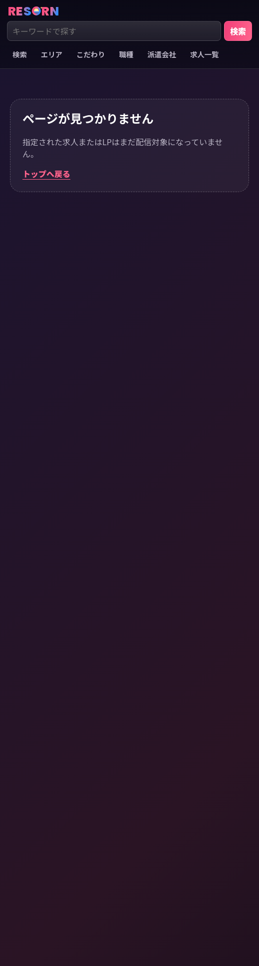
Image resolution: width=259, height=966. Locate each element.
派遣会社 (161, 54)
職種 (126, 54)
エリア (51, 54)
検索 (238, 31)
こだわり (90, 54)
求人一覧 (204, 54)
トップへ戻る (46, 174)
